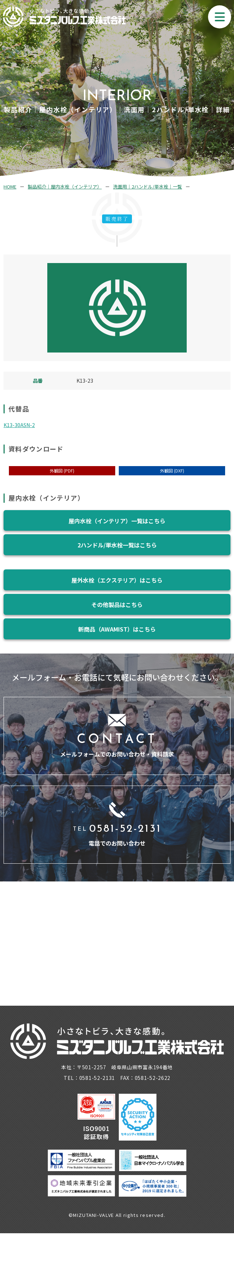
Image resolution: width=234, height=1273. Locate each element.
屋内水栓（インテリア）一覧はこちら (117, 521)
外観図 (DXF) (172, 471)
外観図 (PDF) (62, 471)
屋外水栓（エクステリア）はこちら (117, 580)
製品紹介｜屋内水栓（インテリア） (65, 186)
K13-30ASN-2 (19, 424)
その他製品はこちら (117, 604)
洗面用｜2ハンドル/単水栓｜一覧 (147, 186)
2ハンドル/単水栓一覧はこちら (117, 545)
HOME (10, 186)
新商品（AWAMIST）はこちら (117, 629)
